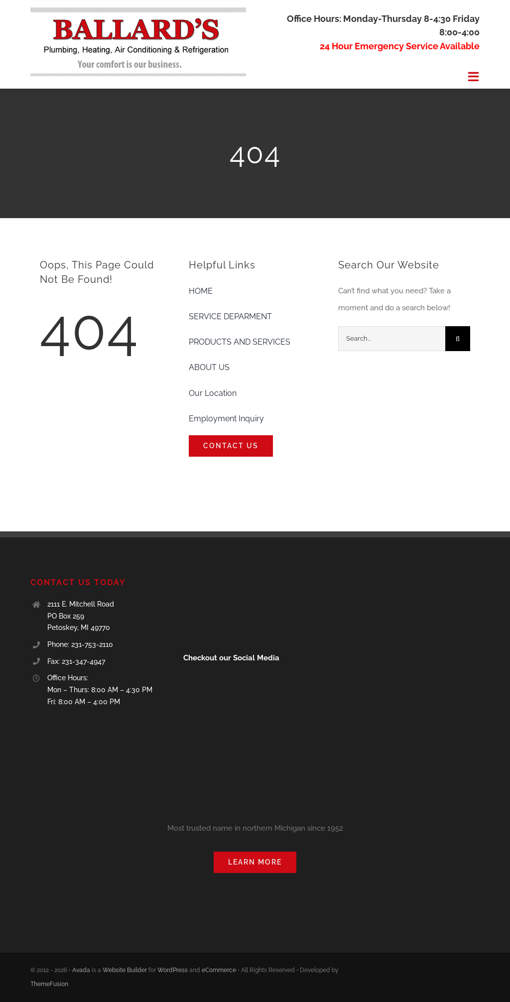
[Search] (457, 338)
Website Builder (125, 970)
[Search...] (391, 338)
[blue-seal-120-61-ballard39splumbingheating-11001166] (217, 580)
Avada (81, 970)
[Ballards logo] (138, 10)
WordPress (172, 970)
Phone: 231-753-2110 (80, 644)
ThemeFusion (49, 984)
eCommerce (219, 970)
